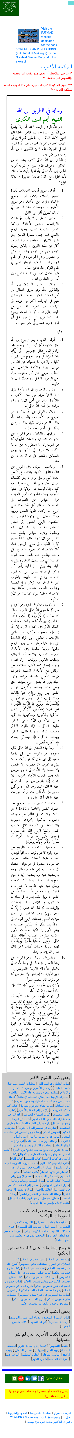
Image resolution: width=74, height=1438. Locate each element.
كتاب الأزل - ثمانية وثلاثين (45, 1136)
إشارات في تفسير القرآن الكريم (38, 1128)
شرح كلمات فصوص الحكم (29, 1299)
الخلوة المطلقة (30, 1354)
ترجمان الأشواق (42, 1088)
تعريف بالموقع (62, 1413)
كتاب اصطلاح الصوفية (36, 1114)
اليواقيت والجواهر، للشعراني (52, 1222)
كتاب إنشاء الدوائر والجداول (36, 1105)
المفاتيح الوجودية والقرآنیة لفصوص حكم (45, 1303)
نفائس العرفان (50, 1354)
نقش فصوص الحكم (32, 1259)
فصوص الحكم (51, 1132)
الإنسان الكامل (24, 1350)
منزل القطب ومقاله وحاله (28, 1180)
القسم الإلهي (25, 1176)
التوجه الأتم (12, 1354)
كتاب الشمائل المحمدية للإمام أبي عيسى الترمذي (39, 1317)
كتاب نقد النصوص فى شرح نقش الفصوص (44, 1294)
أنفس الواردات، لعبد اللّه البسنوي (36, 1226)
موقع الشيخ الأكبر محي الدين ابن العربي (9, 7)
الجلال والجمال (44, 1189)
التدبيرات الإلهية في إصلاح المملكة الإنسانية (43, 1097)
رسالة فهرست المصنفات (41, 1141)
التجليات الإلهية (27, 1083)
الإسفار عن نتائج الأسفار (55, 1172)
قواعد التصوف (37, 1322)
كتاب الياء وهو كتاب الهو (54, 1163)
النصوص (55, 1346)
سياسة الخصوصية (40, 1413)
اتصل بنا (67, 1417)
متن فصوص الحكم (58, 1259)
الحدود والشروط (18, 1413)
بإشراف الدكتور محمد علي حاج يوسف (49, 1421)
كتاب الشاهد (30, 1172)
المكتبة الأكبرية (56, 67)
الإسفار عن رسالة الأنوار (32, 1346)
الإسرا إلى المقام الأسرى (33, 1110)
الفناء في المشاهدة (46, 1176)
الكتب (65, 1346)
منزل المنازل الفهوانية (56, 1185)
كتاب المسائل (17, 1198)
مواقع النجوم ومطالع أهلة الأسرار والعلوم (33, 1092)
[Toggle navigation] (71, 3)
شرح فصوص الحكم (33, 1268)
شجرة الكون (39, 1359)
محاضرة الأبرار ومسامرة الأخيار (32, 1145)
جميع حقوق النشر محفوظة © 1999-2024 (35, 1417)
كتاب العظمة (33, 1158)
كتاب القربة (53, 1180)
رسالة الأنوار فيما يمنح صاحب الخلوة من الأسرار (40, 1150)
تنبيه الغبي (52, 1350)
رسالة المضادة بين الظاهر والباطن (40, 1194)
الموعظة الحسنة (59, 1359)
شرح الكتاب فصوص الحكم (41, 1277)
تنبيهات (39, 1350)
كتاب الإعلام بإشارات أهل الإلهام (50, 1203)
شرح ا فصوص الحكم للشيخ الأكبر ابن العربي (34, 1290)
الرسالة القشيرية (59, 1322)
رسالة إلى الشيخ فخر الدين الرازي (32, 1167)
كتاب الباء (17, 1158)
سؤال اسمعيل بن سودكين (43, 1198)
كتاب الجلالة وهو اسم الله (54, 1083)
